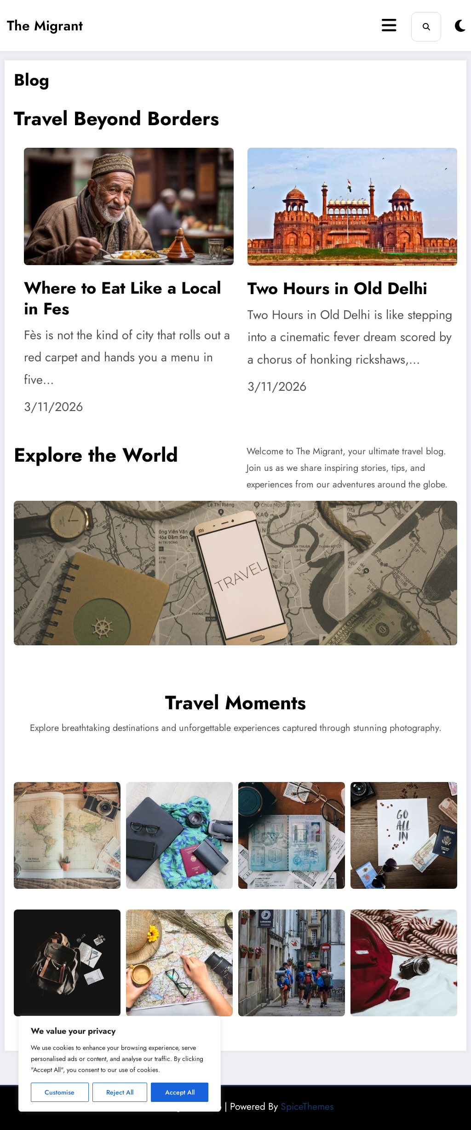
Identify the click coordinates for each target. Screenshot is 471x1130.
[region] (119, 1064)
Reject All (119, 1092)
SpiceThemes (307, 1106)
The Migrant (45, 25)
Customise (60, 1092)
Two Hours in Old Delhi (337, 288)
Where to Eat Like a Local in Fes (122, 298)
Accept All (180, 1092)
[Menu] (389, 25)
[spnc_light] (460, 26)
